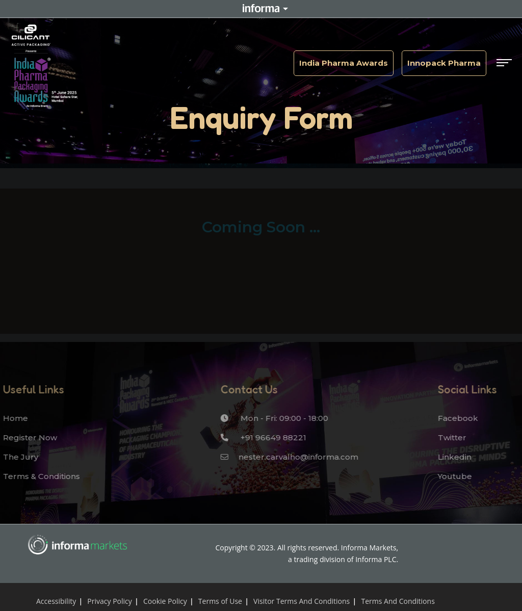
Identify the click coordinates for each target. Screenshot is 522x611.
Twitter (449, 437)
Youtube (452, 476)
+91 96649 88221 (260, 437)
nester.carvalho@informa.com (286, 457)
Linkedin (451, 457)
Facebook (455, 418)
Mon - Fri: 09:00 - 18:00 (271, 418)
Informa (261, 8)
